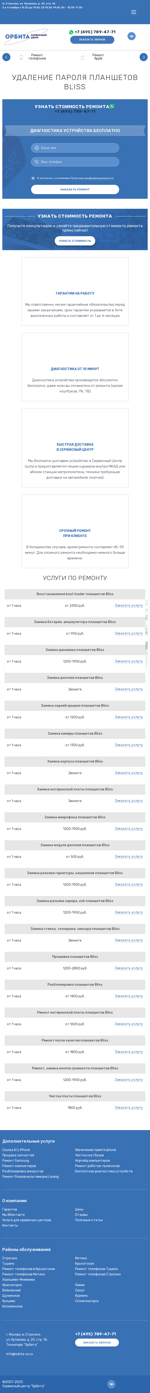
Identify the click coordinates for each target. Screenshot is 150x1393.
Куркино (81, 1296)
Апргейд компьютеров (92, 1161)
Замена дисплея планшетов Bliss (75, 678)
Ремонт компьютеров (19, 1166)
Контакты (10, 1225)
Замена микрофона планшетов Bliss (75, 817)
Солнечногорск (87, 1301)
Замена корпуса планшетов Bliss (75, 761)
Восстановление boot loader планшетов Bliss (75, 594)
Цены (79, 1209)
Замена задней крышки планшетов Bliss (75, 706)
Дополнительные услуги (28, 1141)
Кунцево (8, 1301)
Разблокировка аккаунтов (22, 1171)
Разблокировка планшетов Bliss (75, 985)
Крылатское (84, 1264)
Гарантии (9, 1209)
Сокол (79, 1290)
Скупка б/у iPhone (16, 1150)
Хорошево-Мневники (18, 1280)
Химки (80, 1285)
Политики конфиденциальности (92, 178)
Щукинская (11, 1296)
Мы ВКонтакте (13, 1215)
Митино (81, 1258)
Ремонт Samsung (15, 1161)
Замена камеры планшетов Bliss (75, 734)
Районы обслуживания (26, 1250)
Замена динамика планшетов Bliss (75, 650)
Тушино (8, 1264)
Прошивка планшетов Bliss (75, 957)
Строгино (9, 1258)
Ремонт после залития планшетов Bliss (75, 1040)
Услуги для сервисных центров (26, 1220)
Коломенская (12, 1306)
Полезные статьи (89, 1220)
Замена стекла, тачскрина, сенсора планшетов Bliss (75, 929)
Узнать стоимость (75, 240)
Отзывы (81, 1215)
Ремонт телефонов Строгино (98, 1274)
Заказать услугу (129, 605)
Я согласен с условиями (72, 178)
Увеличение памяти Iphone (95, 1150)
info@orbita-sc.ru (19, 1354)
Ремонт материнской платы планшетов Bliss (75, 1013)
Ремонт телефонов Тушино (96, 1269)
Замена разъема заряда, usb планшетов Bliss (75, 901)
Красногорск (12, 1285)
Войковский (11, 1290)
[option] (44, 57)
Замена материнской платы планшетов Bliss (75, 789)
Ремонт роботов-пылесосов (97, 1166)
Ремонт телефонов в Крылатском (28, 1269)
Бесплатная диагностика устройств (104, 1171)
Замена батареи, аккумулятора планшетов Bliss (75, 622)
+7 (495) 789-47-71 (95, 32)
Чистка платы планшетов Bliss (75, 1096)
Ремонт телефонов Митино (23, 1274)
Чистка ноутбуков (89, 1155)
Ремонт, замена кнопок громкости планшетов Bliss (75, 1068)
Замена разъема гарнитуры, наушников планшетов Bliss (75, 873)
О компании (14, 1201)
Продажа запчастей (18, 1155)
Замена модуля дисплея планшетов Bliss (75, 845)
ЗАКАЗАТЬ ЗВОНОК (92, 39)
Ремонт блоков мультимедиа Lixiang (30, 1177)
